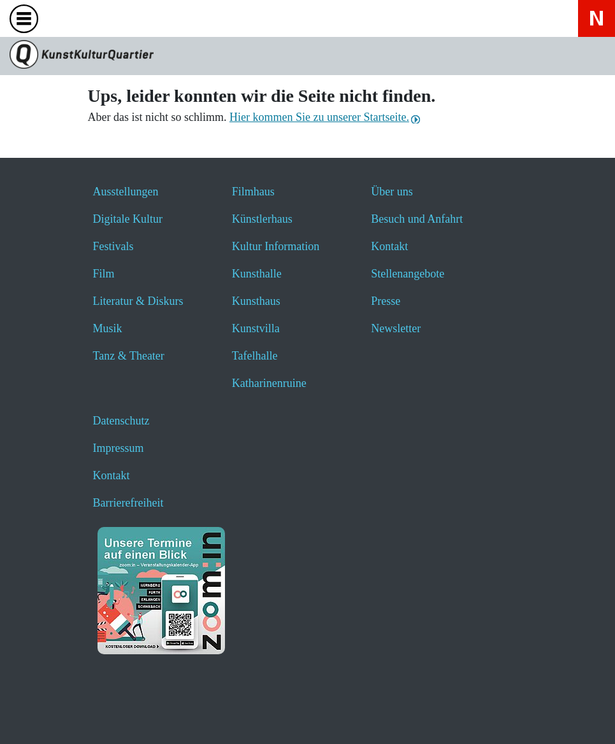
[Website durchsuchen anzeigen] (63, 18)
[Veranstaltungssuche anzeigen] (97, 18)
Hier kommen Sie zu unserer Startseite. (319, 117)
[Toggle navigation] (27, 22)
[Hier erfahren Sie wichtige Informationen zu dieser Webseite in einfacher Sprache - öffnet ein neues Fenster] (164, 18)
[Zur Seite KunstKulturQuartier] (307, 56)
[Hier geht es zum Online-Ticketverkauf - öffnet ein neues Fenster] (131, 18)
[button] (40, 717)
